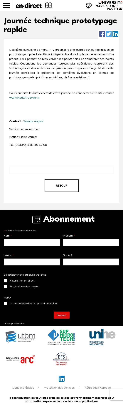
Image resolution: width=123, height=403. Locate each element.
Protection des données (59, 387)
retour (61, 185)
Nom (8, 235)
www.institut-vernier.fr (24, 97)
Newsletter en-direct (22, 280)
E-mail (9, 255)
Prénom (69, 235)
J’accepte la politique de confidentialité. (33, 303)
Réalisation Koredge (98, 387)
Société (67, 255)
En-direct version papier (24, 286)
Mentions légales (23, 387)
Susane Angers (33, 121)
